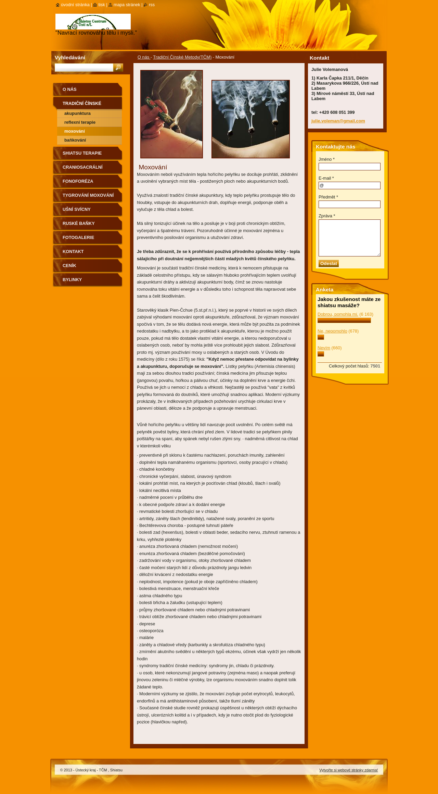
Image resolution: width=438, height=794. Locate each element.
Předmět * (328, 197)
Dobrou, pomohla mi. (338, 314)
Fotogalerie (78, 237)
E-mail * (326, 178)
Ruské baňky (79, 223)
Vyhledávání (70, 57)
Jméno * (327, 159)
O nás (144, 57)
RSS (152, 4)
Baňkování (75, 140)
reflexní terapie (79, 122)
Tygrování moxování (88, 195)
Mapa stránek (127, 4)
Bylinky (72, 279)
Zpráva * (327, 215)
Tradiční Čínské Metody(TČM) (182, 57)
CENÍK (69, 265)
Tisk (101, 4)
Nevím (324, 347)
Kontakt (73, 251)
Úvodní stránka (75, 4)
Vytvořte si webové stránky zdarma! (348, 770)
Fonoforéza (78, 181)
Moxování (74, 131)
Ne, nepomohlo (332, 331)
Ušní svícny (77, 209)
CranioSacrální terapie (83, 170)
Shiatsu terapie (82, 153)
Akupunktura (77, 113)
